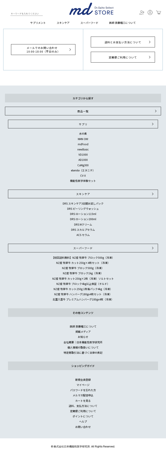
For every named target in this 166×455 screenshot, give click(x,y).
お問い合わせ (83, 427)
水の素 (83, 133)
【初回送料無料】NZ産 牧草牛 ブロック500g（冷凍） (83, 257)
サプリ (117, 124)
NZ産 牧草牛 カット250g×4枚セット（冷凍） (83, 263)
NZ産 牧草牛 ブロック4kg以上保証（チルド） (83, 284)
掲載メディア (83, 331)
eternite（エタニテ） (83, 170)
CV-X (83, 175)
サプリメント (38, 22)
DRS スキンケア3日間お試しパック (83, 203)
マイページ (83, 385)
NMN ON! (83, 139)
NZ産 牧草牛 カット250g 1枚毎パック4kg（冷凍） (83, 289)
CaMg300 (83, 165)
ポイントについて (83, 416)
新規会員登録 (83, 379)
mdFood (83, 144)
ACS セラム (83, 235)
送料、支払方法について (83, 406)
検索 (7, 14)
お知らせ (83, 337)
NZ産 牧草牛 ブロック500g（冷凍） (83, 268)
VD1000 (83, 154)
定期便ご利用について (130, 57)
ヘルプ (83, 421)
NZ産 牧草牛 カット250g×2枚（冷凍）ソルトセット (83, 278)
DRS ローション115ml (83, 214)
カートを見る (83, 400)
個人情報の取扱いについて (83, 347)
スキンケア (63, 22)
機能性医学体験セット (83, 180)
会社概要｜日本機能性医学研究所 (83, 342)
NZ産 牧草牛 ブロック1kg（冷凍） (83, 273)
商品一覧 (117, 111)
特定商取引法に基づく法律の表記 (83, 352)
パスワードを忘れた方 (83, 390)
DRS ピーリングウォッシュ (83, 208)
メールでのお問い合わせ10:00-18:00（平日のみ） (49, 49)
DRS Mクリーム (83, 224)
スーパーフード (89, 22)
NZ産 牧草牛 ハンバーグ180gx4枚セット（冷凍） (83, 294)
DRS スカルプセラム (83, 229)
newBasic (83, 149)
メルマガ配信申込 (83, 395)
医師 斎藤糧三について (122, 22)
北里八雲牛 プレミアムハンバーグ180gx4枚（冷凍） (83, 299)
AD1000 (83, 159)
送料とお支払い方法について (128, 42)
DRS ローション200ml (83, 219)
